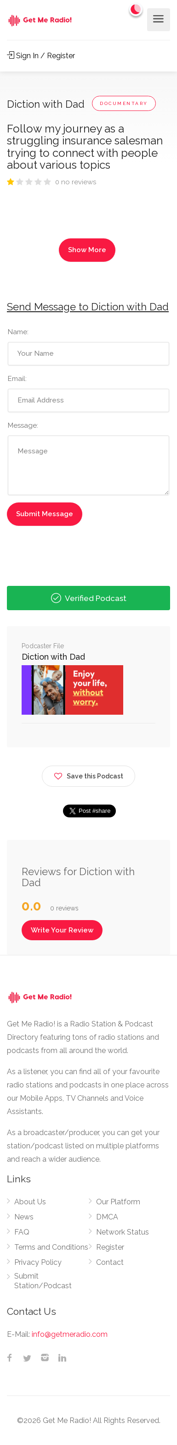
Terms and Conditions (51, 1247)
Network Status (122, 1232)
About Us (30, 1201)
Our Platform (118, 1201)
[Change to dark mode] (136, 9)
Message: (23, 425)
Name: (18, 332)
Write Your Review (62, 930)
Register (110, 1247)
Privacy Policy (38, 1262)
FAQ (21, 1232)
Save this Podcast (88, 774)
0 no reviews (75, 182)
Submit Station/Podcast (43, 1281)
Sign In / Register (41, 55)
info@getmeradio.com (70, 1334)
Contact (110, 1262)
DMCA (107, 1217)
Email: (17, 379)
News (24, 1217)
